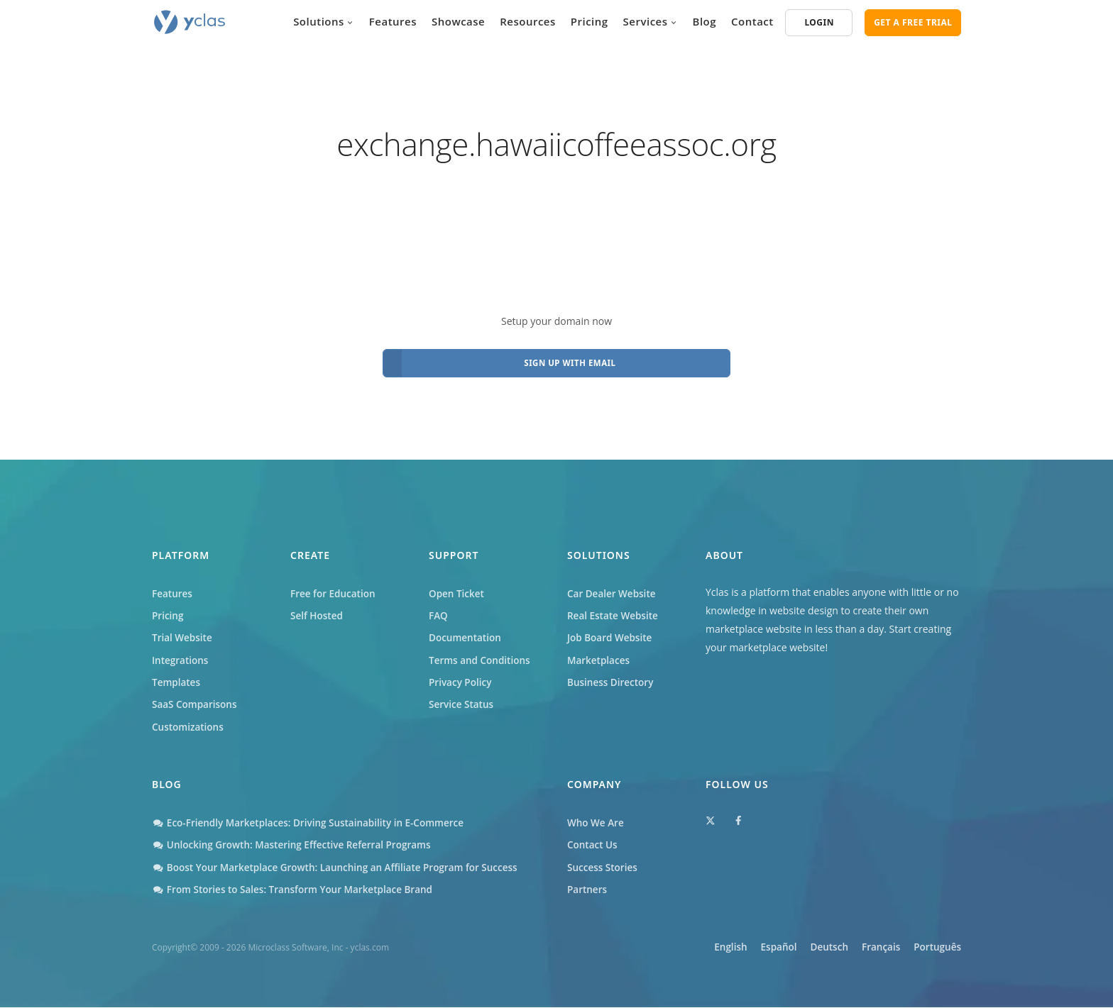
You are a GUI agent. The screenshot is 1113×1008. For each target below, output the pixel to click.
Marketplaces (599, 656)
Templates (177, 678)
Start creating (920, 621)
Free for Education (334, 586)
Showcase (458, 21)
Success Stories (603, 868)
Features (393, 21)
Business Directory (612, 678)
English (694, 949)
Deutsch (810, 949)
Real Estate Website (614, 609)
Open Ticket (457, 586)
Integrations (181, 656)
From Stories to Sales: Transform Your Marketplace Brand (297, 890)
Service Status (462, 702)
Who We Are (596, 822)
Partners (587, 890)
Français (871, 949)
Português (936, 949)
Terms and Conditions (481, 656)
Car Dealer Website (613, 586)
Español (750, 949)
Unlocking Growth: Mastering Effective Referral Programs (296, 844)
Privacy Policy (461, 678)
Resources (528, 21)
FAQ (439, 609)
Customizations (189, 724)
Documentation (466, 632)
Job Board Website (611, 632)
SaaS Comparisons (196, 702)
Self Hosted (317, 609)
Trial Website (183, 632)
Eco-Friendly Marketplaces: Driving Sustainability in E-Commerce (313, 822)
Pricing (589, 21)
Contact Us (593, 844)
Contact (752, 21)
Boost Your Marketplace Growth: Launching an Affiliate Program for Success (341, 868)
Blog (705, 21)
